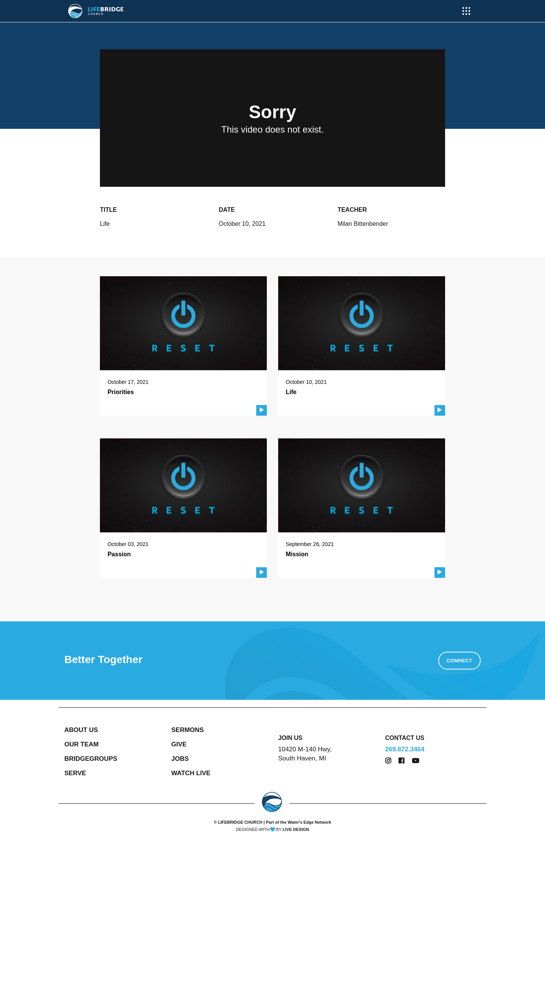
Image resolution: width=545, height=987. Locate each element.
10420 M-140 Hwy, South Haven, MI (305, 754)
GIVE (179, 744)
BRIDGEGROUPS (90, 758)
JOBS (180, 758)
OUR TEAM (81, 744)
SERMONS (187, 730)
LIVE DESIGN (296, 829)
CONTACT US (405, 738)
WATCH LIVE (191, 773)
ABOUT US (81, 730)
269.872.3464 (405, 749)
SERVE (75, 773)
